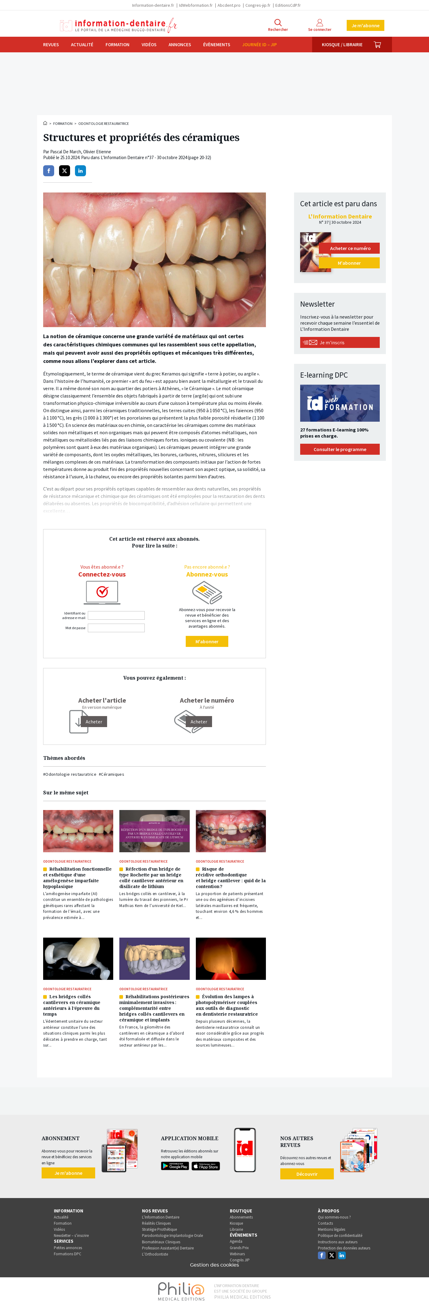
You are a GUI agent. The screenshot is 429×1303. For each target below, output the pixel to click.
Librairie (236, 1227)
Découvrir (307, 1171)
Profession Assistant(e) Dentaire (168, 1245)
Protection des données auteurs (344, 1245)
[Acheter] (94, 721)
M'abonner (207, 641)
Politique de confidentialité (340, 1233)
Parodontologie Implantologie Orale (172, 1233)
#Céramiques (111, 774)
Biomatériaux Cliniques (161, 1239)
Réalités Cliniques (156, 1220)
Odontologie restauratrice (103, 123)
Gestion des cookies (214, 1262)
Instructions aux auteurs (337, 1239)
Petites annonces (68, 1245)
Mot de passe (75, 627)
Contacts (325, 1220)
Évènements (216, 44)
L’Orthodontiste (155, 1251)
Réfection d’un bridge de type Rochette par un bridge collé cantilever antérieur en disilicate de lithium (151, 877)
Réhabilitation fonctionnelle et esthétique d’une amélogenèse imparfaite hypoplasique (77, 877)
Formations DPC (67, 1251)
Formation (117, 44)
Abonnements (241, 1214)
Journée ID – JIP (259, 44)
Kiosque (236, 1220)
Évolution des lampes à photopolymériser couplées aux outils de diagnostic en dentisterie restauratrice (227, 1003)
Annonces (180, 44)
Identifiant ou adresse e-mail (73, 615)
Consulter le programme (340, 449)
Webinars (237, 1251)
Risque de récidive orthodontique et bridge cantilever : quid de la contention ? (231, 877)
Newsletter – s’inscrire (71, 1233)
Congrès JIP (240, 1257)
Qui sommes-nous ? (334, 1214)
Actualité (82, 44)
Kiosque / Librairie (342, 44)
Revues (51, 44)
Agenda (236, 1239)
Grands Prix (239, 1245)
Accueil (45, 123)
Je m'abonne (365, 25)
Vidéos (149, 44)
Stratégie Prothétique (159, 1227)
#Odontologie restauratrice (69, 774)
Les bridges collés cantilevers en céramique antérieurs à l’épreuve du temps (71, 1003)
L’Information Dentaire (160, 1214)
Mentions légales (331, 1227)
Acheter (199, 722)
